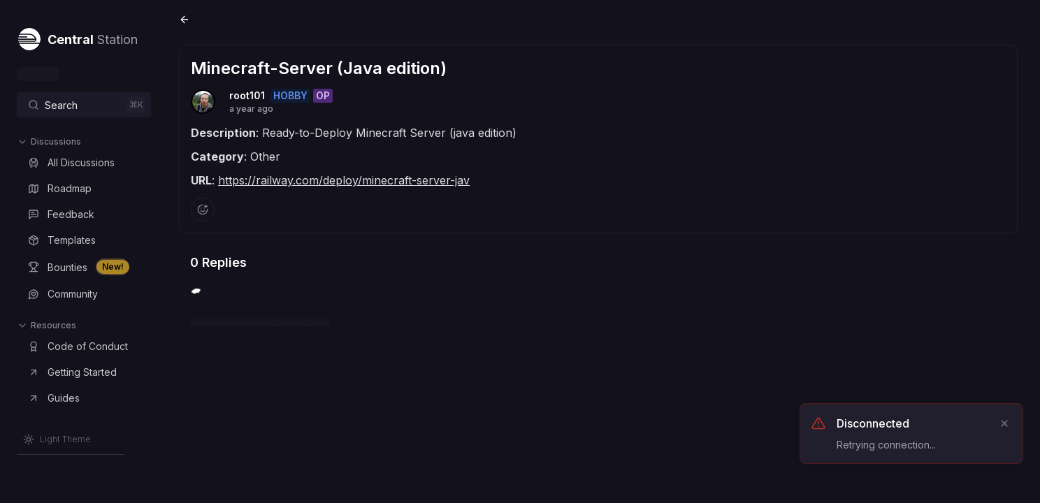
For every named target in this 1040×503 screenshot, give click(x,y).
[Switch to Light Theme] (57, 439)
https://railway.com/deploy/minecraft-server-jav (344, 180)
